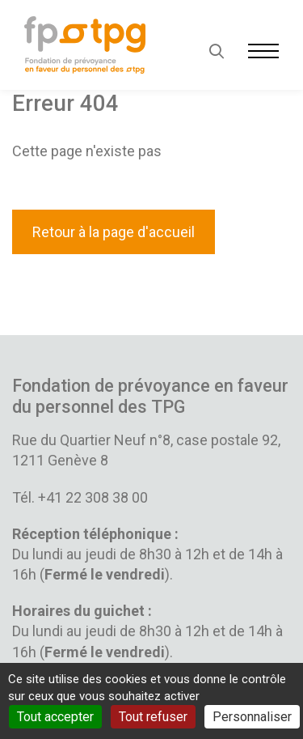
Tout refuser (153, 716)
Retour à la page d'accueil (113, 231)
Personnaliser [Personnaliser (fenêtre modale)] (252, 716)
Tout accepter (55, 716)
